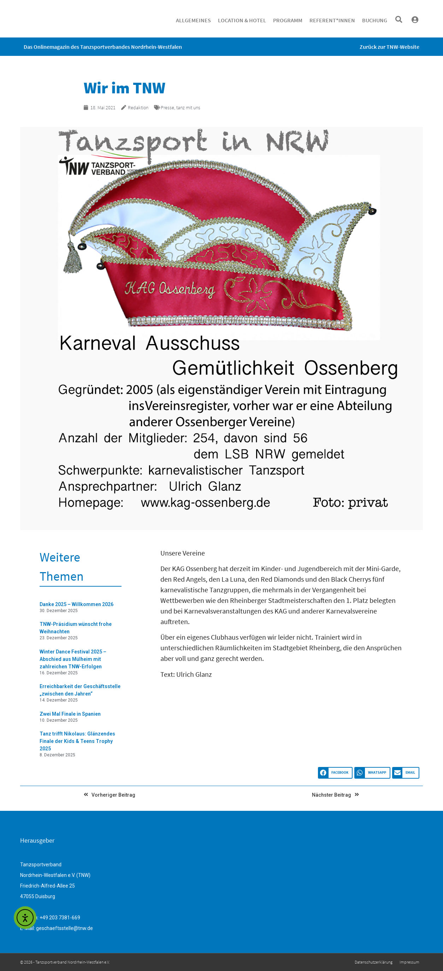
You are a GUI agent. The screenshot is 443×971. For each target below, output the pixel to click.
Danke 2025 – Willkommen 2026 (76, 604)
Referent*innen (332, 20)
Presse (167, 107)
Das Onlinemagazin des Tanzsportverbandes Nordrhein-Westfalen (103, 46)
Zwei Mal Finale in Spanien (70, 714)
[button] (398, 19)
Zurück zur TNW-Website (389, 46)
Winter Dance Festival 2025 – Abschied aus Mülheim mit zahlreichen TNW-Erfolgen (73, 659)
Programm (287, 20)
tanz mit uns (188, 107)
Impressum (409, 962)
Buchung (374, 20)
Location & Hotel (242, 20)
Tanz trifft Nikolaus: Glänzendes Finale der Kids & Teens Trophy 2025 (77, 741)
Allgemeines (193, 20)
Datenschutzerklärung (373, 962)
